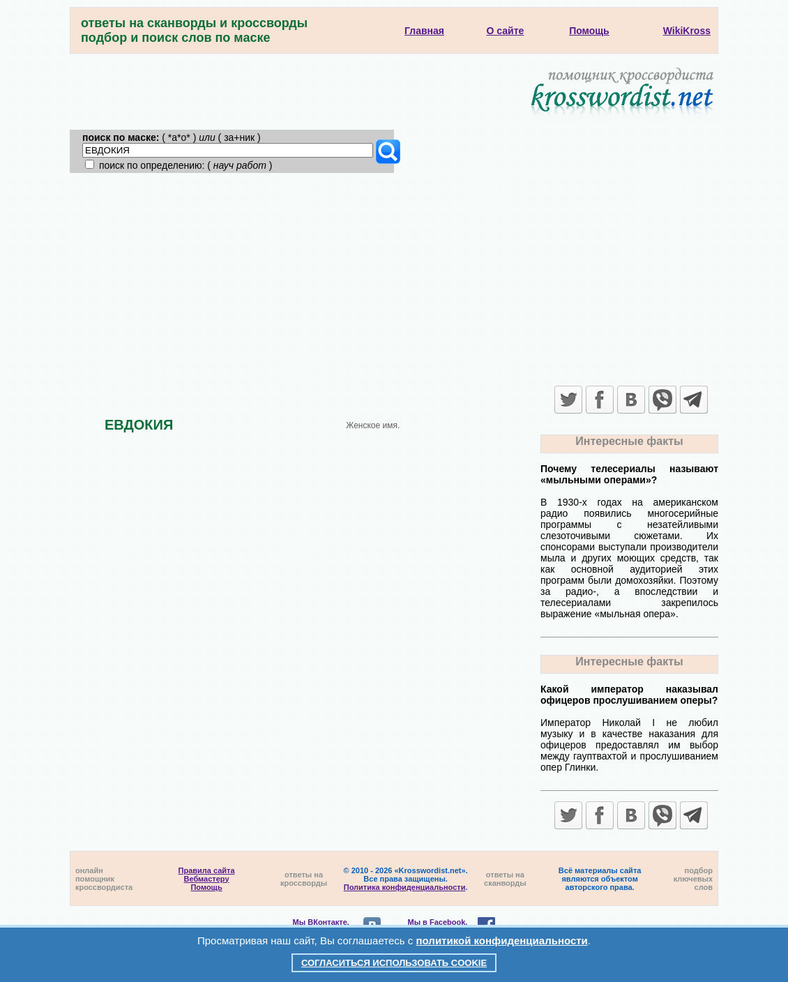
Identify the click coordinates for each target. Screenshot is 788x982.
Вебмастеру (206, 879)
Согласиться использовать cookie (394, 963)
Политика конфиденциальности (405, 887)
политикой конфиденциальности (502, 940)
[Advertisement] (394, 277)
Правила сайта (207, 870)
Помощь (206, 887)
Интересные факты (629, 441)
